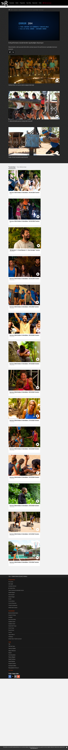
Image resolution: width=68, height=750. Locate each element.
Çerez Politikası (11, 661)
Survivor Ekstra (11, 601)
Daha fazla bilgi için (34, 748)
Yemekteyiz (10, 636)
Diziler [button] (17, 3)
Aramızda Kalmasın (12, 586)
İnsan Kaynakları (11, 654)
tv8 (11, 9)
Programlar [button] (22, 3)
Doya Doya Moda (12, 619)
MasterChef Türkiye (12, 625)
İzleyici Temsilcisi (12, 650)
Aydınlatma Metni (12, 665)
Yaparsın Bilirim (11, 634)
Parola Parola (11, 630)
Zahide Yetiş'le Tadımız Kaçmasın (15, 638)
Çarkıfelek (10, 617)
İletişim (10, 652)
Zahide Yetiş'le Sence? (12, 607)
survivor (15, 9)
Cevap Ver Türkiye (12, 615)
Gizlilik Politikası (11, 659)
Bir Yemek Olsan (11, 588)
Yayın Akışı (28, 3)
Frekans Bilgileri (11, 657)
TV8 (9, 644)
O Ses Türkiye (11, 628)
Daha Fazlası (10, 670)
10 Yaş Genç (10, 581)
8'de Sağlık (10, 583)
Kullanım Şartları (12, 663)
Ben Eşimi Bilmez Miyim (13, 613)
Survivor (10, 632)
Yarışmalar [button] (11, 3)
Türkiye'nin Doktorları (12, 605)
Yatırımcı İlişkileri (12, 648)
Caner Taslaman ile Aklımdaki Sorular (16, 590)
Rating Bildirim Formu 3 (13, 667)
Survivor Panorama (12, 603)
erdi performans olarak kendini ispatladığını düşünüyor (31, 9)
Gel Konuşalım (11, 594)
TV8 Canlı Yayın (47, 3)
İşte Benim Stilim (11, 621)
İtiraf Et (9, 598)
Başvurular (34, 3)
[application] (33, 25)
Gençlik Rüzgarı (11, 596)
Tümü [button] (40, 3)
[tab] (12, 167)
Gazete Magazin (11, 592)
